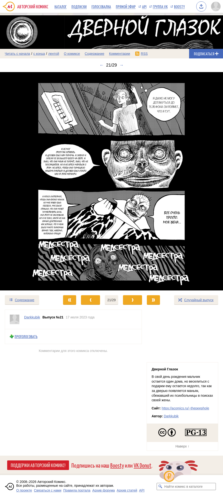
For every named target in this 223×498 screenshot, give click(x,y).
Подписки (79, 6)
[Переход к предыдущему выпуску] (28, 181)
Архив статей (127, 490)
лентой (53, 54)
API (144, 6)
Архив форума (103, 490)
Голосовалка (101, 6)
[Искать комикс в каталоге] (160, 486)
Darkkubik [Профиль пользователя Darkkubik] (32, 317)
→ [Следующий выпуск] (121, 65)
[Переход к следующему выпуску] (111, 181)
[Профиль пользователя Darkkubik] (14, 319)
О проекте (24, 490)
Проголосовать (26, 336)
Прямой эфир (126, 6)
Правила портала (76, 490)
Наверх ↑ (182, 446)
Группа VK (160, 6)
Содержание (94, 54)
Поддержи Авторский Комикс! (38, 465)
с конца (39, 54)
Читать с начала (17, 54)
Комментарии (119, 54)
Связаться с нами (47, 490)
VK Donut (142, 465)
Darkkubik (171, 416)
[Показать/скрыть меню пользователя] (215, 6)
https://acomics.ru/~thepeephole (185, 408)
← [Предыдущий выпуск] (101, 65)
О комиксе (72, 54)
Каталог (60, 6)
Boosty (179, 6)
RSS (144, 54)
